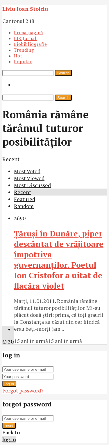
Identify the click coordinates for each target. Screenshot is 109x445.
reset (9, 426)
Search (63, 73)
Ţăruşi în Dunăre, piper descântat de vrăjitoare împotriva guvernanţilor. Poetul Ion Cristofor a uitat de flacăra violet (58, 259)
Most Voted (27, 171)
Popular (23, 61)
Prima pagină (28, 32)
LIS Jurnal (25, 38)
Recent (22, 192)
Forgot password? (23, 390)
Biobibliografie (30, 44)
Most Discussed (32, 185)
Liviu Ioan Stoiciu (25, 8)
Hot (18, 56)
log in (9, 384)
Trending (24, 50)
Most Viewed (29, 178)
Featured (24, 199)
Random (24, 205)
